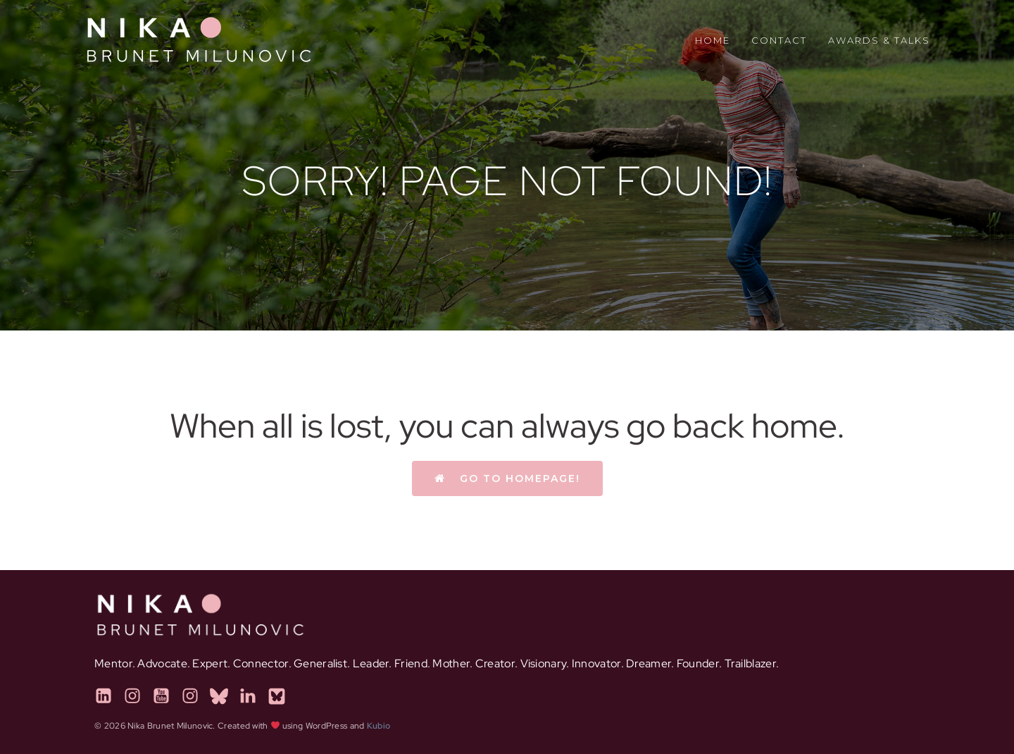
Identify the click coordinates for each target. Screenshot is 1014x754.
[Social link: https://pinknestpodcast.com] (282, 696)
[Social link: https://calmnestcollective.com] (224, 696)
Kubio (379, 725)
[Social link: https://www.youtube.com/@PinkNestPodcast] (166, 696)
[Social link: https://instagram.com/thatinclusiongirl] (137, 696)
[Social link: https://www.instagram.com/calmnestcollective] (195, 696)
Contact (779, 40)
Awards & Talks (879, 40)
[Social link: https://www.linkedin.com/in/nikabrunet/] (108, 696)
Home (712, 40)
